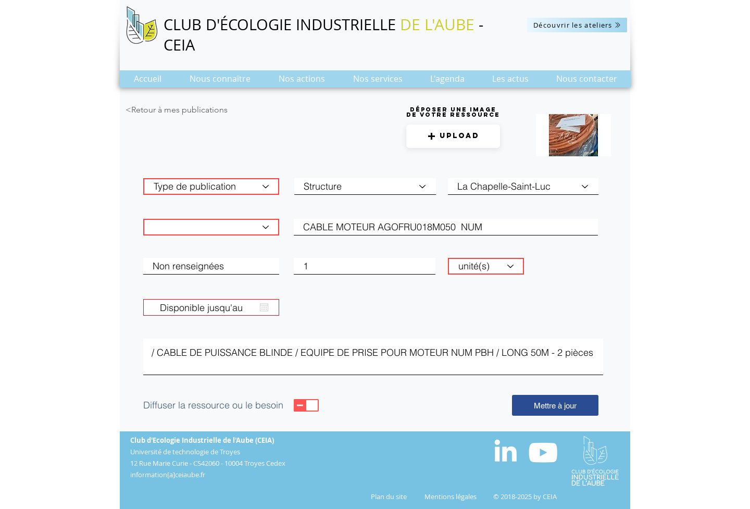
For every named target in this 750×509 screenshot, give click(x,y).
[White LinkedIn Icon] (505, 450)
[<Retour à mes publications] (196, 110)
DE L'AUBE (437, 24)
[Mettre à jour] (555, 405)
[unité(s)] (486, 266)
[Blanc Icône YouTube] (543, 452)
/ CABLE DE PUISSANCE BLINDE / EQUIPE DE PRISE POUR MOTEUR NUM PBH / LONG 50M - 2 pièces (373, 357)
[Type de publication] (211, 186)
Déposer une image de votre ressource (453, 112)
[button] (220, 82)
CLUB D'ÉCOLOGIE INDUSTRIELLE (282, 24)
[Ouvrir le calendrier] (264, 307)
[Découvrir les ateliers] (577, 25)
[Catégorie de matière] (211, 227)
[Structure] (365, 186)
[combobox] (523, 186)
